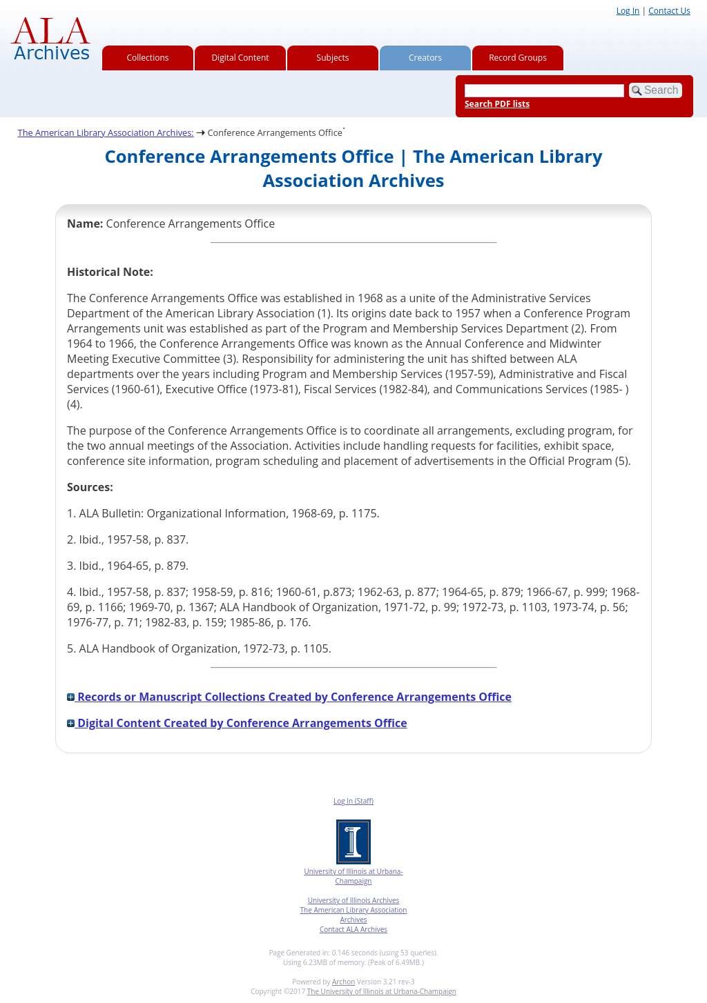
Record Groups (518, 57)
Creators (425, 57)
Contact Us (669, 11)
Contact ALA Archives (353, 929)
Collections (148, 57)
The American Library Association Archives (353, 914)
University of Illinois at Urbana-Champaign (353, 876)
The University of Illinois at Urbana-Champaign (381, 991)
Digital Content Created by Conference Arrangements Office (237, 723)
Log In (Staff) (353, 801)
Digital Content (240, 57)
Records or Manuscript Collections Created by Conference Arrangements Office (289, 696)
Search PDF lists (497, 104)
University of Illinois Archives (354, 900)
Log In (628, 11)
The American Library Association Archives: (106, 132)
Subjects (333, 57)
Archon (343, 981)
